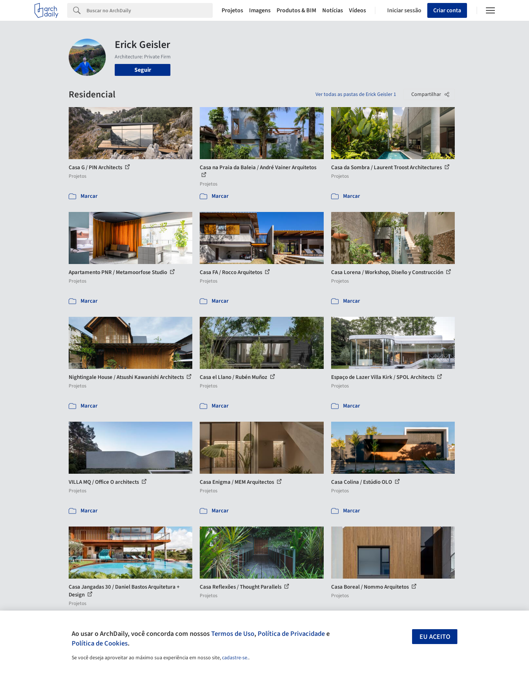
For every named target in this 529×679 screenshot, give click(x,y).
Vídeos (357, 10)
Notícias (332, 10)
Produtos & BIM (296, 10)
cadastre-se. (235, 658)
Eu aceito (434, 636)
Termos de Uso (232, 633)
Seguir (142, 70)
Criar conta (447, 10)
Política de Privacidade (291, 633)
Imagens (260, 10)
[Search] (149, 10)
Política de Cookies (100, 643)
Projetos (232, 10)
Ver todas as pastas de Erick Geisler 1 (356, 94)
